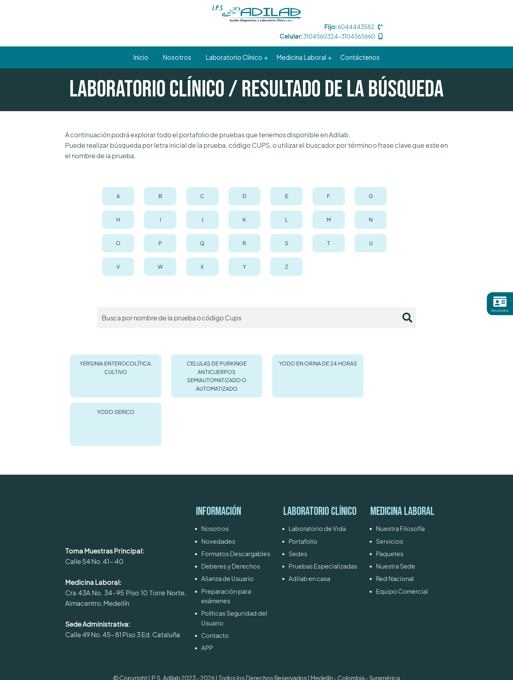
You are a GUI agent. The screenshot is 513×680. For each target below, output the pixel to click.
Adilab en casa (309, 513)
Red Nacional (395, 513)
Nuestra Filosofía (400, 463)
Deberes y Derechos (230, 501)
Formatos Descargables (235, 488)
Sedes (298, 488)
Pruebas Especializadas (323, 501)
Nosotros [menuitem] (176, 40)
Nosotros (215, 463)
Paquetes (389, 488)
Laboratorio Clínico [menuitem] (233, 40)
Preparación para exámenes (226, 530)
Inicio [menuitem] (140, 40)
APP (207, 582)
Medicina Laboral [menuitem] (301, 40)
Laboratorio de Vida (317, 463)
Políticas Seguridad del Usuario (234, 552)
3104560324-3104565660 (403, 19)
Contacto (215, 570)
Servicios (389, 476)
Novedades (218, 476)
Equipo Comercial (402, 526)
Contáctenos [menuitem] (361, 40)
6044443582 (421, 10)
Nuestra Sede (395, 501)
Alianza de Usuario (227, 513)
